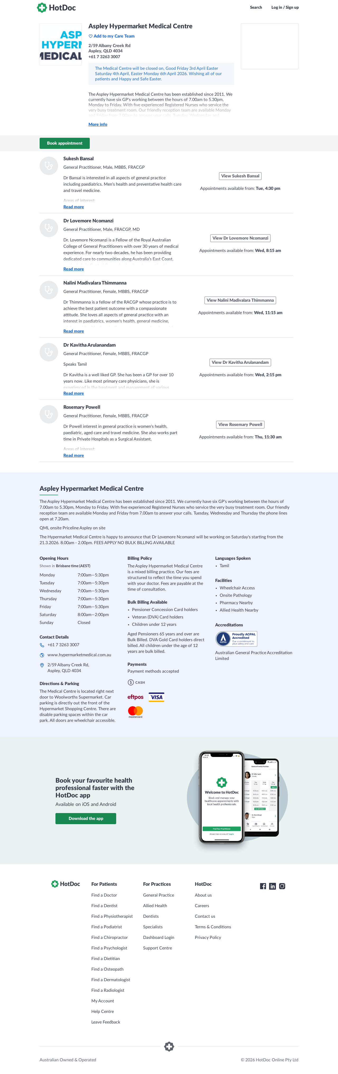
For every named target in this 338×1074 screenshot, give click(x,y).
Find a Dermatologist (110, 980)
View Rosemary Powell (240, 425)
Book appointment (64, 143)
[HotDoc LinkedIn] (272, 886)
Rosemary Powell (81, 407)
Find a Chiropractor (109, 937)
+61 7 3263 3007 (63, 645)
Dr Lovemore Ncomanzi (88, 221)
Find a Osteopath (107, 969)
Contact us (205, 916)
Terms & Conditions (213, 927)
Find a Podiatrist (106, 927)
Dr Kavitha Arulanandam (89, 345)
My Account (102, 1001)
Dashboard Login (158, 937)
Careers (202, 906)
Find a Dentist (104, 906)
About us (203, 895)
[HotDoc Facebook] (263, 886)
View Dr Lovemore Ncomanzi (240, 238)
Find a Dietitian (105, 959)
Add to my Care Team (111, 36)
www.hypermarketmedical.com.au (79, 655)
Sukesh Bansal (78, 159)
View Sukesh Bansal (240, 176)
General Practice (158, 895)
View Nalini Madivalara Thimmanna (240, 300)
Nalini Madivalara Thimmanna (94, 283)
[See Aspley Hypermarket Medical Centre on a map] (269, 46)
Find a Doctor (104, 895)
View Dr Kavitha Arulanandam (240, 362)
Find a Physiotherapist (112, 916)
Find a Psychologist (109, 948)
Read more (73, 207)
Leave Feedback (105, 1022)
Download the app (86, 818)
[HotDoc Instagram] (282, 886)
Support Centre (157, 948)
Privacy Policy (208, 937)
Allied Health (155, 906)
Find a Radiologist (107, 990)
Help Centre (102, 1011)
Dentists (151, 916)
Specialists (153, 927)
